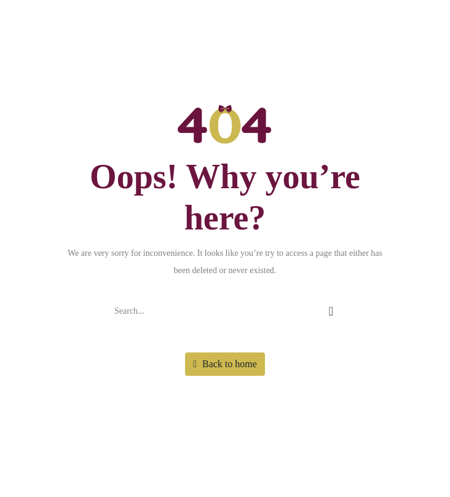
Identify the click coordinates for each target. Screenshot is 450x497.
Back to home (225, 364)
